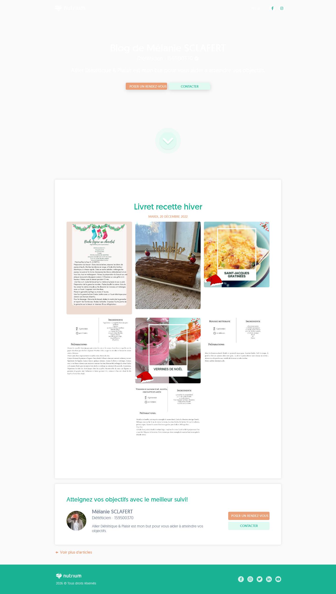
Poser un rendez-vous (148, 86)
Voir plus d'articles (73, 552)
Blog (256, 8)
